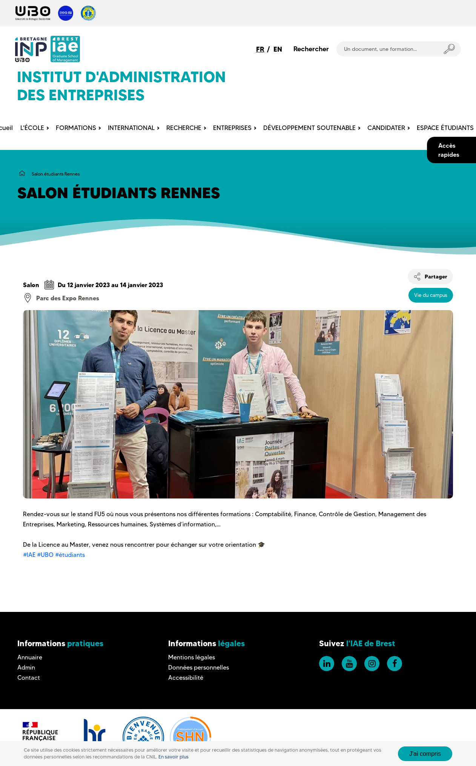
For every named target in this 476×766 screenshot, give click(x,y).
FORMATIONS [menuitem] (76, 127)
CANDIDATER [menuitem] (386, 127)
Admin (26, 667)
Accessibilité (185, 677)
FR (260, 49)
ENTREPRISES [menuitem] (232, 127)
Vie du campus (430, 295)
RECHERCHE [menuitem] (183, 127)
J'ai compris (425, 754)
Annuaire (29, 657)
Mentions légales (191, 657)
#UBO (45, 554)
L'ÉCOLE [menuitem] (32, 127)
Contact (28, 677)
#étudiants (70, 554)
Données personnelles (198, 667)
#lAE (29, 554)
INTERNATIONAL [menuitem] (131, 127)
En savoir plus (173, 757)
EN (277, 49)
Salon (31, 285)
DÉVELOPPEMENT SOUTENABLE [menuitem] (309, 127)
